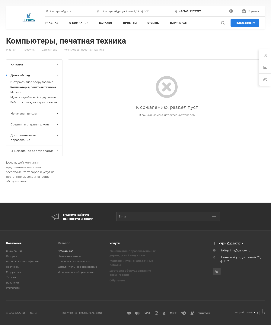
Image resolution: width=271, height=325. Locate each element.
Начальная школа (35, 113)
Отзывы (11, 277)
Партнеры (12, 266)
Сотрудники (13, 272)
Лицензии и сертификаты (22, 261)
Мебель (15, 92)
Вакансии (12, 282)
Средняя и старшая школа (35, 124)
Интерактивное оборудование (31, 82)
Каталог (64, 243)
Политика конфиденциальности (81, 312)
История (11, 256)
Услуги (115, 243)
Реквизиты (13, 287)
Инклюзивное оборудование (35, 151)
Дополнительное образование (35, 138)
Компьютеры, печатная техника (33, 87)
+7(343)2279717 (190, 11)
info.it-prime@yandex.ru (234, 250)
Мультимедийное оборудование (33, 97)
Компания (13, 243)
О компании (14, 250)
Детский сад (35, 75)
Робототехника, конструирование (34, 102)
